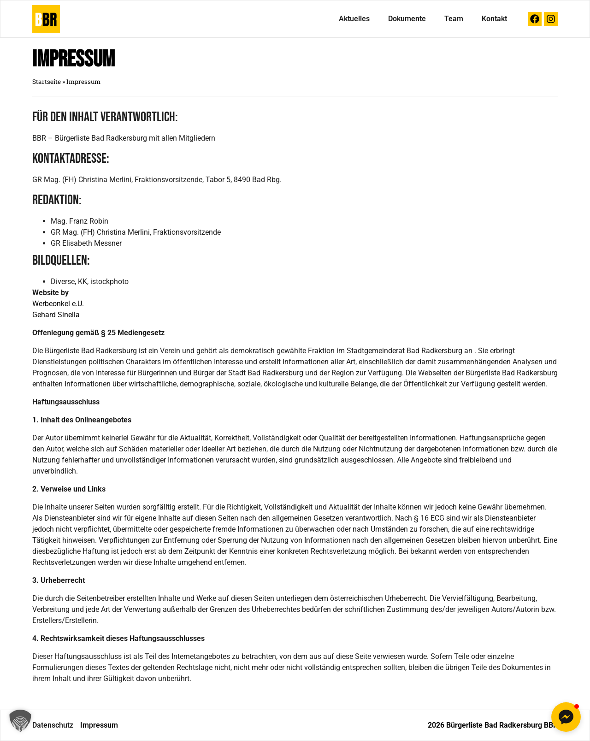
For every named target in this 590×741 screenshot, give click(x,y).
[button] (20, 720)
